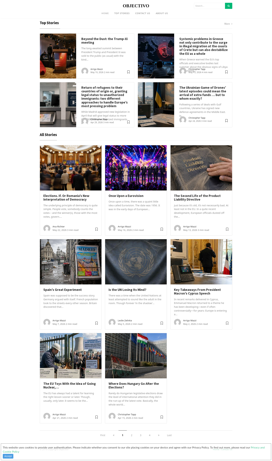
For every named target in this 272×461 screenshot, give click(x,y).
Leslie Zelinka (125, 325)
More (228, 28)
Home (105, 13)
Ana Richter (59, 231)
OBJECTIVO (136, 5)
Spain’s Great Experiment (62, 295)
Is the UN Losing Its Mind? (127, 295)
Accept (8, 456)
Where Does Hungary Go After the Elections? (134, 391)
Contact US (142, 13)
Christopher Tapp (197, 74)
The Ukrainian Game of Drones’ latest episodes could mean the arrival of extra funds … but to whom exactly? (202, 98)
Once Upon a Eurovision (126, 201)
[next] (158, 440)
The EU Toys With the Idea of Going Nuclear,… (69, 391)
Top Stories (122, 13)
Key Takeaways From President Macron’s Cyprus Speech (197, 297)
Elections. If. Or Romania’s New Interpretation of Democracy (66, 203)
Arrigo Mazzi (97, 74)
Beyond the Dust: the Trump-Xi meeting (104, 46)
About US (162, 13)
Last (169, 440)
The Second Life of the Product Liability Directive (197, 203)
